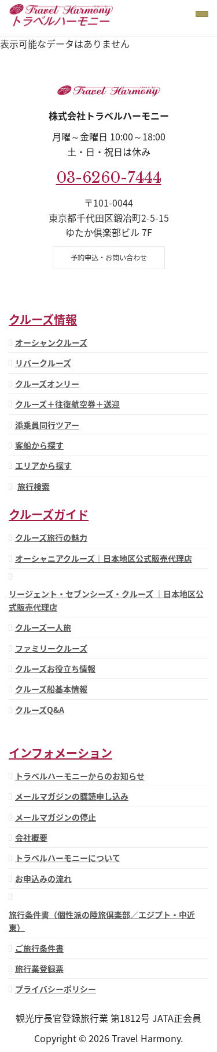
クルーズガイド (49, 514)
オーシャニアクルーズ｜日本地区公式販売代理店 (103, 558)
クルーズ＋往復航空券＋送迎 (67, 404)
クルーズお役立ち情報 (55, 668)
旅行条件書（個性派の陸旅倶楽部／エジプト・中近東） (102, 921)
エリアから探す (43, 465)
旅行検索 (33, 486)
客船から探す (39, 445)
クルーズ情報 (43, 319)
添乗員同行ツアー (47, 425)
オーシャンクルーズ (51, 342)
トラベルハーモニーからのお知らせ (80, 776)
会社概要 (31, 837)
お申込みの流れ (43, 878)
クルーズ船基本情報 (51, 689)
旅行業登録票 (39, 968)
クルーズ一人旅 (43, 627)
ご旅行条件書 (39, 948)
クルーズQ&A (39, 709)
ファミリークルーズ (51, 648)
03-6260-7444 (108, 177)
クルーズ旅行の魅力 (51, 537)
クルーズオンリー (47, 383)
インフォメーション (60, 752)
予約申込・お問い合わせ (109, 257)
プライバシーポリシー (55, 989)
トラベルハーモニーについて (67, 857)
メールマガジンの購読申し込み (71, 796)
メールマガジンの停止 (55, 817)
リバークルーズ (43, 362)
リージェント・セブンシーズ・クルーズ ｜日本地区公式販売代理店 (106, 600)
